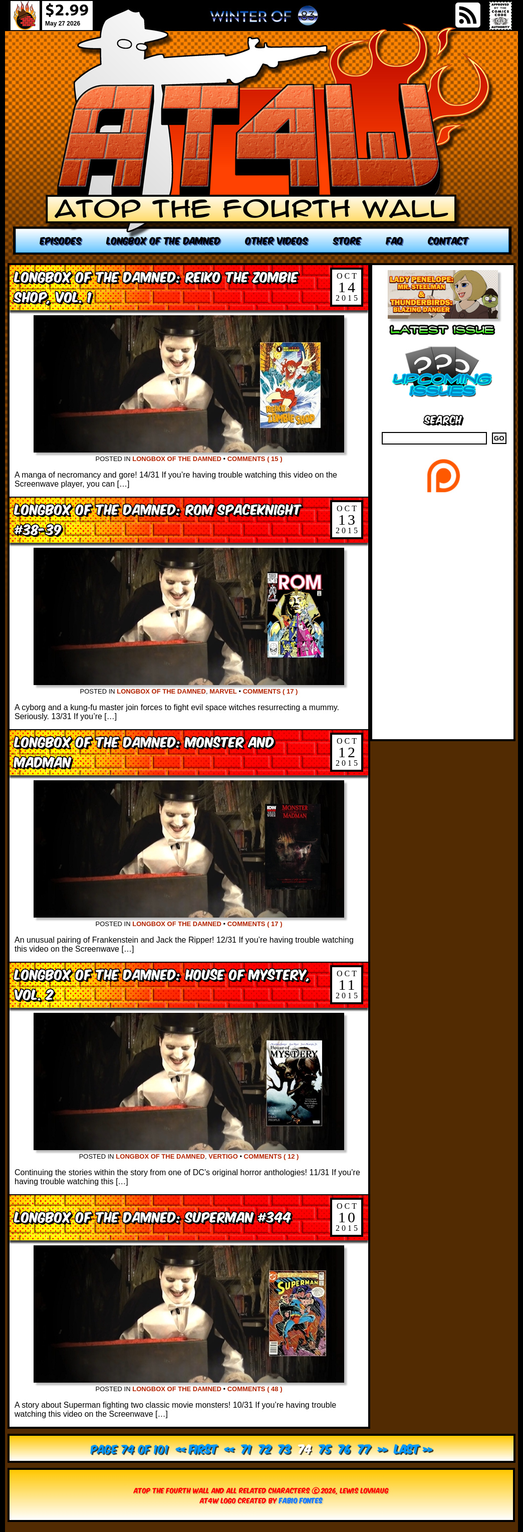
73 (284, 1448)
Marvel (223, 691)
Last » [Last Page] (413, 1448)
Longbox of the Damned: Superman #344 (153, 1216)
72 (264, 1448)
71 (246, 1448)
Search (443, 418)
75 (325, 1448)
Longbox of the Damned (176, 459)
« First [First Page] (196, 1448)
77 (364, 1448)
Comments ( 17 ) (270, 691)
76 (344, 1448)
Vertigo (223, 1156)
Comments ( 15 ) (255, 459)
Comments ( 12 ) (271, 1156)
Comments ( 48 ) (255, 1389)
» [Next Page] (382, 1448)
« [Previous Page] (229, 1448)
